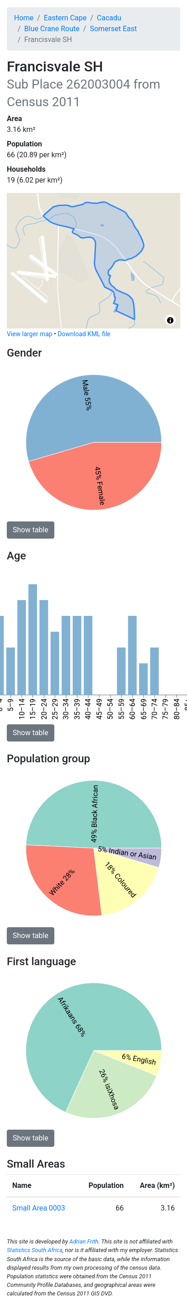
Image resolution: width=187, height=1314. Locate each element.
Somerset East (113, 28)
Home (24, 18)
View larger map (30, 334)
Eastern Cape (65, 18)
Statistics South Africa (34, 1250)
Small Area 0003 (38, 1208)
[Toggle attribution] (170, 320)
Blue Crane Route (52, 28)
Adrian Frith (83, 1241)
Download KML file (84, 334)
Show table (30, 530)
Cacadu (109, 18)
